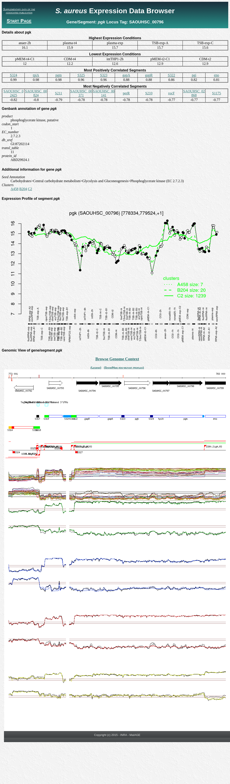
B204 (23, 189)
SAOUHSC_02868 (194, 93)
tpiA (36, 75)
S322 (171, 75)
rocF (171, 93)
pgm (58, 75)
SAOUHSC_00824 (36, 93)
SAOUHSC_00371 (81, 93)
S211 (58, 93)
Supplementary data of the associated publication (19, 10)
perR (126, 93)
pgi (194, 75)
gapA (126, 75)
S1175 (216, 93)
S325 (81, 75)
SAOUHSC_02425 (14, 93)
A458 (15, 189)
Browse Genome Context (117, 359)
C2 (30, 189)
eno (216, 75)
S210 (149, 93)
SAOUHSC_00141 (104, 93)
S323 (103, 75)
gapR (149, 75)
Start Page (19, 21)
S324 (13, 75)
